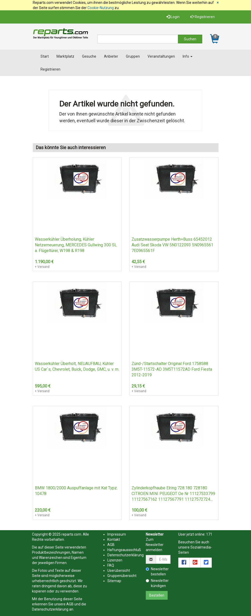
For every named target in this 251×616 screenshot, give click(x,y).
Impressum (116, 534)
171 (209, 534)
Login (173, 17)
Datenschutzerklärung (50, 609)
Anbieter (111, 56)
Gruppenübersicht (121, 576)
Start (45, 56)
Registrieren (202, 17)
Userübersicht (118, 570)
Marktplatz (65, 56)
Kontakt (113, 539)
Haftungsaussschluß (124, 550)
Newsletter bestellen (157, 571)
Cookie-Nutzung (100, 8)
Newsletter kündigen (157, 583)
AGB (70, 604)
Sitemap (114, 581)
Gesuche (89, 56)
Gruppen (133, 56)
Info (187, 56)
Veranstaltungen (161, 56)
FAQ (110, 565)
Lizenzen (114, 560)
